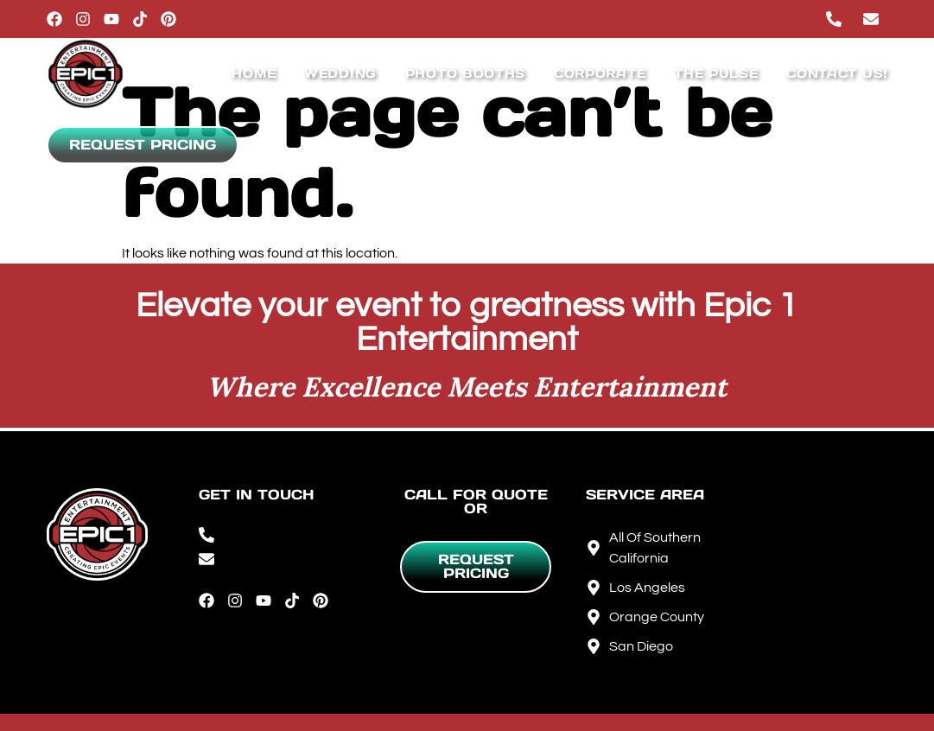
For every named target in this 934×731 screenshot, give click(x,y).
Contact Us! (836, 73)
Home (254, 73)
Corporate (599, 73)
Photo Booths (465, 73)
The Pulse (716, 73)
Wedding (340, 73)
